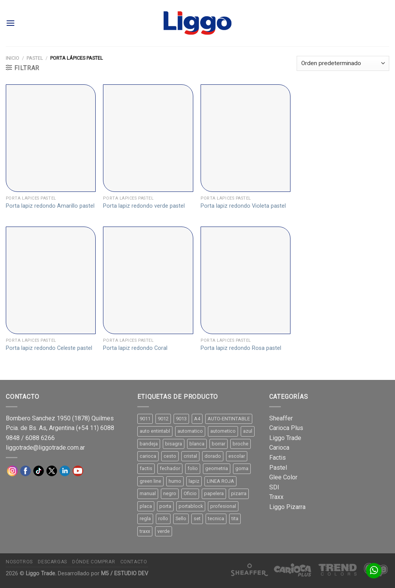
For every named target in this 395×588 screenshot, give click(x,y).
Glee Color (283, 477)
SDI (274, 487)
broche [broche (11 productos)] (240, 444)
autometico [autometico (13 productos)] (223, 431)
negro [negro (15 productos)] (169, 493)
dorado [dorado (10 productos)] (212, 456)
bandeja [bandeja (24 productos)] (149, 444)
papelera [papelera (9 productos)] (214, 493)
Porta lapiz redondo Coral (135, 348)
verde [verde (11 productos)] (163, 531)
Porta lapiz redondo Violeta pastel (243, 206)
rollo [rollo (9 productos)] (163, 518)
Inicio (12, 58)
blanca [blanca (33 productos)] (196, 444)
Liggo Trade (285, 438)
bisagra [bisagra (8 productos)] (173, 444)
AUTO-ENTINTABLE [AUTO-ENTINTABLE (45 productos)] (229, 419)
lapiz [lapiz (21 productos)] (194, 481)
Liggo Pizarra (287, 507)
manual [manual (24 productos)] (148, 493)
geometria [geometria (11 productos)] (216, 468)
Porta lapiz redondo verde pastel (144, 206)
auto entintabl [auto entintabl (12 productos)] (155, 431)
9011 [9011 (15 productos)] (145, 419)
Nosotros (19, 561)
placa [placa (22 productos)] (146, 506)
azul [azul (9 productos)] (247, 431)
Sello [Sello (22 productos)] (181, 518)
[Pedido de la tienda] (343, 63)
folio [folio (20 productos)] (192, 468)
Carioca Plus (286, 428)
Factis (277, 457)
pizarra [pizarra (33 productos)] (238, 493)
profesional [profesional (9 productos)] (223, 506)
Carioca (279, 447)
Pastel (35, 58)
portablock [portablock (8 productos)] (191, 506)
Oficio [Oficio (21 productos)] (190, 493)
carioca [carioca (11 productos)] (148, 456)
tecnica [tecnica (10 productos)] (216, 518)
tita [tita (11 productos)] (234, 518)
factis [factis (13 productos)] (146, 468)
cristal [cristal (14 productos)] (190, 456)
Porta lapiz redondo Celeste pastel (49, 348)
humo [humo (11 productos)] (175, 481)
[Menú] (10, 22)
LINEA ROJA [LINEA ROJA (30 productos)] (220, 481)
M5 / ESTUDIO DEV (124, 573)
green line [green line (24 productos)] (150, 481)
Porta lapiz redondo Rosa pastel (241, 348)
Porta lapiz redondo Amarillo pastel (50, 206)
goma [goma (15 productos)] (241, 468)
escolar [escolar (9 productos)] (236, 456)
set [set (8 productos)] (197, 518)
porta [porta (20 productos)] (165, 506)
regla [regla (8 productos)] (145, 518)
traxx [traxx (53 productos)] (145, 531)
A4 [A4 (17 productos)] (197, 419)
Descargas (52, 561)
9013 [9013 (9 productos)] (181, 419)
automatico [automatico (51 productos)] (190, 431)
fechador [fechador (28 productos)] (170, 468)
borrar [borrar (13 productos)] (218, 444)
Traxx (276, 497)
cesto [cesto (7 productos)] (170, 456)
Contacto (133, 561)
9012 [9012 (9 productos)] (163, 419)
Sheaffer (281, 418)
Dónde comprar (93, 561)
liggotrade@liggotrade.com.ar (45, 447)
